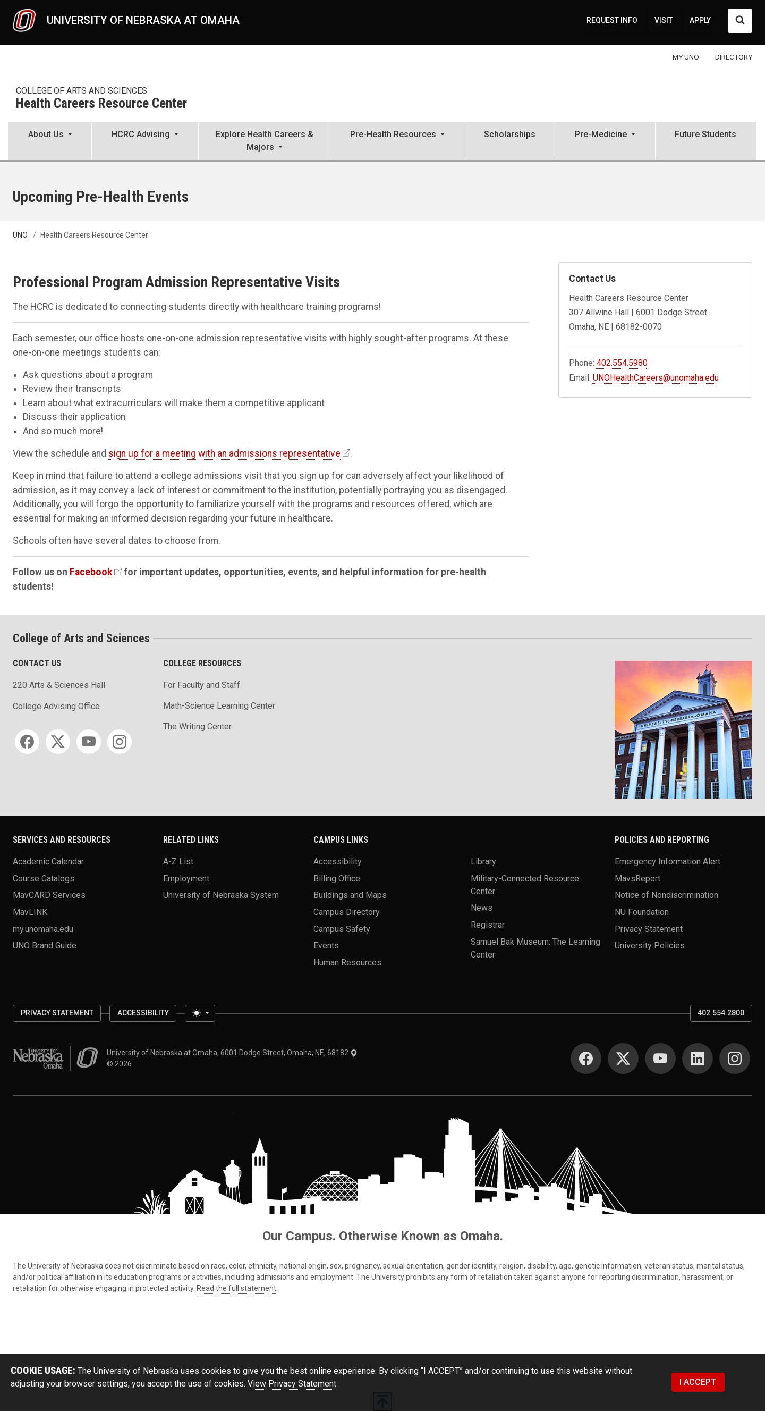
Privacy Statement (649, 928)
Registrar (488, 925)
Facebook (91, 572)
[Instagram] (119, 741)
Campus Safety (341, 928)
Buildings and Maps (350, 895)
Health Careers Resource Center (101, 104)
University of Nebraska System (221, 895)
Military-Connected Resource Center (525, 884)
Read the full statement (236, 1288)
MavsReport (637, 878)
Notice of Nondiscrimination (666, 895)
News (481, 908)
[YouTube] (88, 741)
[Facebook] (27, 741)
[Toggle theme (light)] (200, 1013)
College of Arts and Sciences (81, 91)
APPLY (700, 20)
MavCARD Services (49, 895)
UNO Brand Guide (44, 945)
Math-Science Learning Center (219, 706)
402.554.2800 (721, 1013)
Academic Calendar (48, 861)
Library (483, 861)
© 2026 (121, 1064)
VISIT (663, 20)
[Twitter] (58, 741)
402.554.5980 (622, 363)
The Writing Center (197, 726)
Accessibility (337, 861)
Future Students (705, 134)
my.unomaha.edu (43, 928)
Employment (186, 878)
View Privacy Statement (292, 1384)
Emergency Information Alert (667, 861)
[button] (49, 142)
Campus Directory (346, 912)
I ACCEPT (697, 1382)
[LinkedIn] (697, 1058)
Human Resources (347, 963)
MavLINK (30, 912)
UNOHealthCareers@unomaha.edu (656, 378)
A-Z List (178, 861)
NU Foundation (642, 912)
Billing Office (336, 878)
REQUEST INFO (612, 20)
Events (326, 945)
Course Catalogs (43, 878)
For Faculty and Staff (201, 685)
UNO (20, 235)
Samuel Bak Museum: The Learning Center (535, 947)
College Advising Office (56, 706)
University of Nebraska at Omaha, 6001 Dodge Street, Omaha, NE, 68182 (232, 1052)
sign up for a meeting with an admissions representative (224, 453)
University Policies (650, 945)
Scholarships (510, 134)
